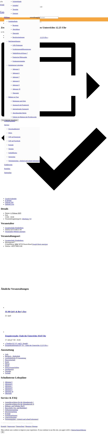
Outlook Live (9, 204)
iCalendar (8, 200)
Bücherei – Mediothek (12, 356)
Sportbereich (9, 369)
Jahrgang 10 (9, 391)
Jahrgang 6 (8, 384)
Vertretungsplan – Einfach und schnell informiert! (21, 419)
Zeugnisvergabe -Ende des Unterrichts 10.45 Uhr (25, 336)
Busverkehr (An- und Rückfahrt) (16, 408)
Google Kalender (11, 199)
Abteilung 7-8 (26, 219)
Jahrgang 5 (8, 382)
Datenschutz (20, 426)
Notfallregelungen (11, 415)
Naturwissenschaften (12, 367)
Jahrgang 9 (8, 390)
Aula (6, 354)
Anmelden (29, 423)
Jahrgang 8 (8, 388)
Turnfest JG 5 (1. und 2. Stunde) (16, 343)
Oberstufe (8, 393)
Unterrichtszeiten (11, 417)
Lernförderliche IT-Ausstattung (15, 358)
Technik (7, 373)
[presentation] (20, 307)
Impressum (11, 426)
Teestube (8, 371)
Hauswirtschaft (10, 360)
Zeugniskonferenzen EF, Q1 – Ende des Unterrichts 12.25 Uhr (26, 345)
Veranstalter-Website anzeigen (15, 231)
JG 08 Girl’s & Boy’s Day (15, 312)
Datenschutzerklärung (78, 430)
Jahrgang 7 (8, 386)
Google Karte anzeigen (40, 244)
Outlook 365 (9, 202)
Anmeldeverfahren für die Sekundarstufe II (19, 404)
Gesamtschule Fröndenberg (14, 228)
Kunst (7, 362)
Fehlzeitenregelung (11, 410)
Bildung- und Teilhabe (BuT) (15, 406)
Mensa (7, 364)
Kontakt (7, 414)
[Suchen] (49, 17)
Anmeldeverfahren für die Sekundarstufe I (19, 402)
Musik (7, 366)
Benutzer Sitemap (31, 426)
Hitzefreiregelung (11, 412)
